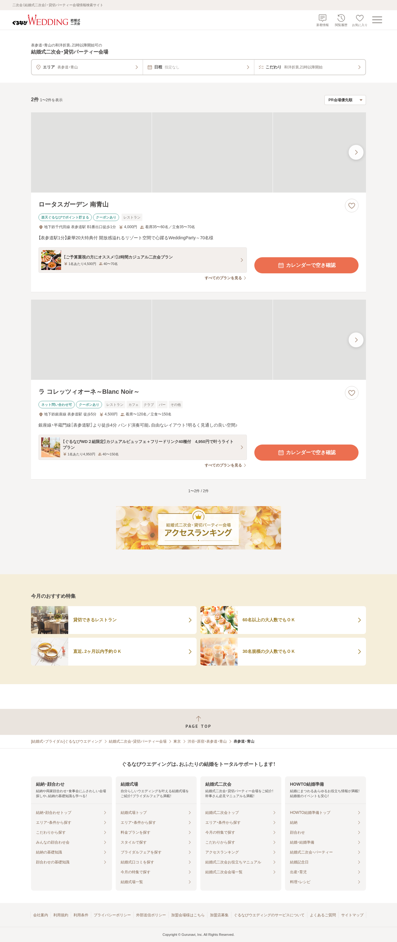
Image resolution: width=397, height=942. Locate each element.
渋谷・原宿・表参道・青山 (207, 741)
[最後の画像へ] (356, 152)
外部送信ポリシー (151, 915)
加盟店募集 (219, 915)
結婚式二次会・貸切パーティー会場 (138, 741)
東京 (177, 741)
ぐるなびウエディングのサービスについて (269, 915)
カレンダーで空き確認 (306, 265)
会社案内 (40, 915)
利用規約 (60, 915)
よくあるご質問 (323, 915)
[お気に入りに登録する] (352, 205)
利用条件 (81, 915)
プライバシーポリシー (112, 915)
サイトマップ (352, 915)
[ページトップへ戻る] (198, 722)
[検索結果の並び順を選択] (345, 100)
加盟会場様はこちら (188, 915)
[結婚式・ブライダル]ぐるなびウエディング (66, 741)
